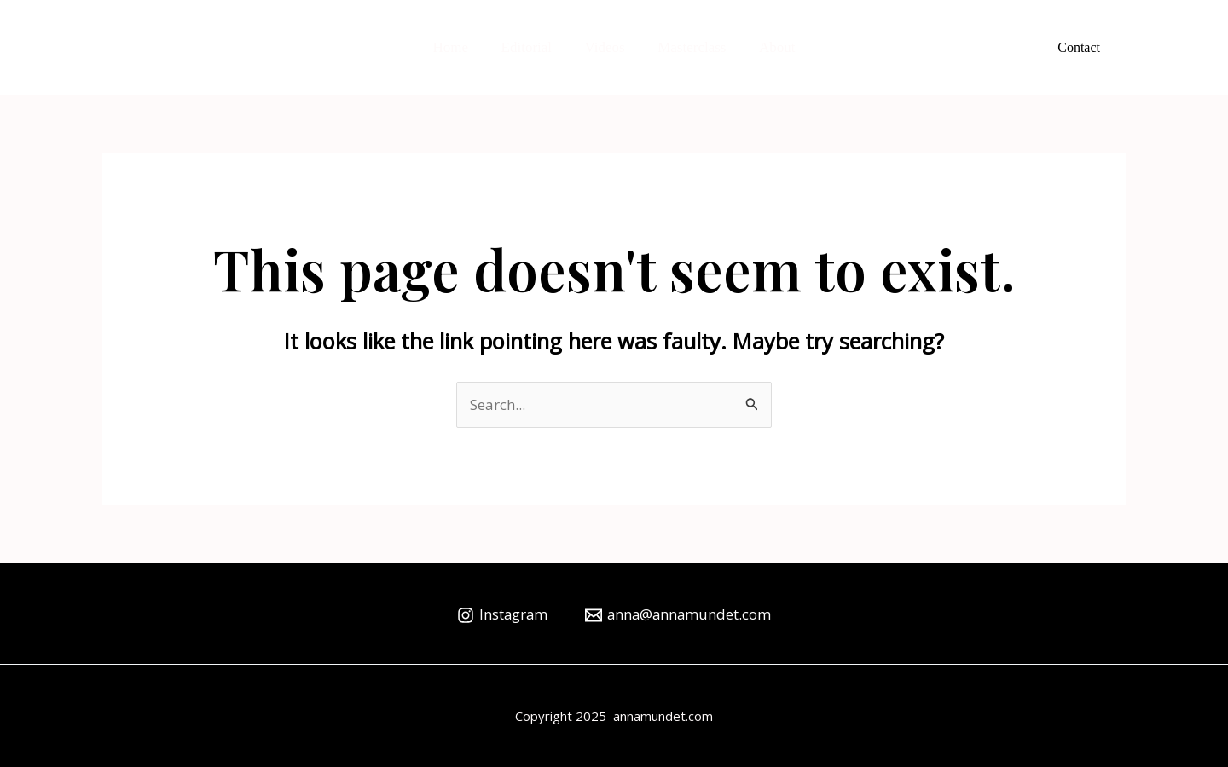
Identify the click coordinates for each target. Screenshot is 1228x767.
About (769, 47)
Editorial (530, 47)
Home (459, 47)
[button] (1079, 47)
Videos (605, 47)
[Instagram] (501, 615)
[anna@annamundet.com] (678, 615)
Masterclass (688, 47)
